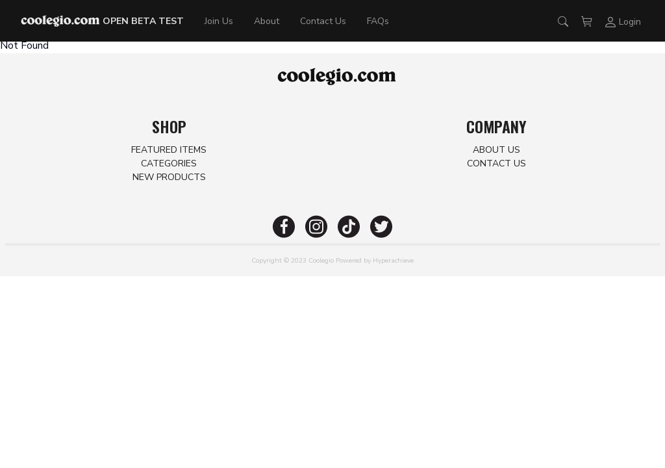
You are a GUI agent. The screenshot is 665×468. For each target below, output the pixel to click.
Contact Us (323, 21)
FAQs (378, 21)
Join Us (219, 21)
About (266, 21)
